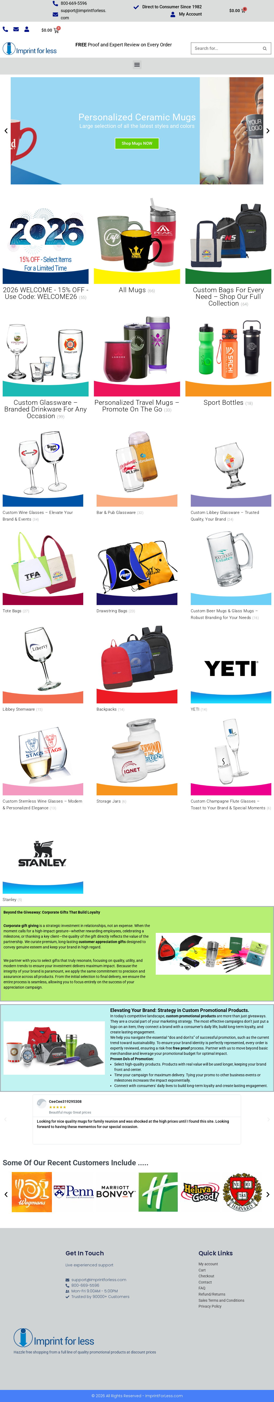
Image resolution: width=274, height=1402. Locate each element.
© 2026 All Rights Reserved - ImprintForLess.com (137, 1396)
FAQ (202, 1288)
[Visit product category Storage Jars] (137, 760)
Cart (202, 1270)
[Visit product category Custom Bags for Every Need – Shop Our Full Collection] (228, 253)
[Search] (225, 48)
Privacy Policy (210, 1306)
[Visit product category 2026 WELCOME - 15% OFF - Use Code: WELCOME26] (46, 249)
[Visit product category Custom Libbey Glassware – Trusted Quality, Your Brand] (231, 474)
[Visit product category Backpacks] (137, 668)
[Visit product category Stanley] (43, 858)
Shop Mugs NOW (137, 143)
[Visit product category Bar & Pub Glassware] (137, 471)
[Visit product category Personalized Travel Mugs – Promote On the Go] (137, 362)
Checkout (206, 1276)
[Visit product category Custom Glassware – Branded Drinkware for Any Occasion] (46, 366)
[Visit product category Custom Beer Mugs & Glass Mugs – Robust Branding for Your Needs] (231, 573)
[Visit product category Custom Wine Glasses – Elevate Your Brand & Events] (43, 474)
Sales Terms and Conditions (221, 1300)
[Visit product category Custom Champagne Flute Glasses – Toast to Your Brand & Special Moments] (231, 763)
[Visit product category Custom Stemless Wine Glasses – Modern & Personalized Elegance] (43, 763)
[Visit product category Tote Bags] (43, 570)
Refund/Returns (212, 1294)
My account (208, 1264)
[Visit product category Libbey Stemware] (43, 668)
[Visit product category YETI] (231, 668)
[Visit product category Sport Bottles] (228, 359)
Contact (205, 1282)
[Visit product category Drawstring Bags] (137, 570)
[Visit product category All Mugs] (137, 246)
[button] (137, 65)
